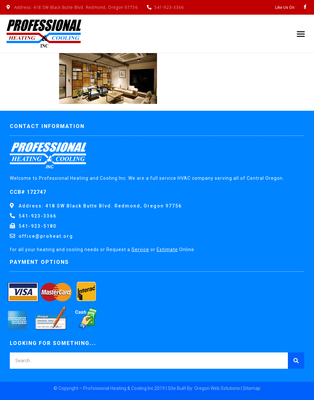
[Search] (296, 360)
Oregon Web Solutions (217, 388)
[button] (301, 33)
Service (140, 249)
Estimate (167, 249)
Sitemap (251, 388)
